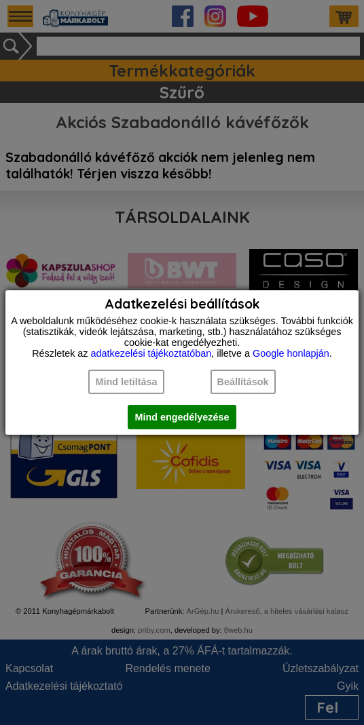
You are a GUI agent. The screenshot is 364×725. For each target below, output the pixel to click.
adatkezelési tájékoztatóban (151, 353)
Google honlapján (291, 353)
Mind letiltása (126, 381)
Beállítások (243, 381)
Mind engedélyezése (181, 417)
